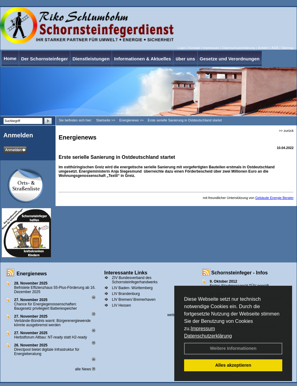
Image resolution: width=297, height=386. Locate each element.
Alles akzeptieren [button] (233, 365)
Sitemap (287, 48)
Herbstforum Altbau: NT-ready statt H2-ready (50, 337)
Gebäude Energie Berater (274, 198)
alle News (85, 369)
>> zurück (286, 130)
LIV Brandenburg (126, 294)
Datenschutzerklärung (208, 335)
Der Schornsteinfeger (44, 58)
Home (10, 58)
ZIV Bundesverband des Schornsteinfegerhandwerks (135, 280)
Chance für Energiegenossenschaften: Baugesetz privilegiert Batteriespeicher (45, 306)
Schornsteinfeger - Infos (239, 272)
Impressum (203, 328)
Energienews (32, 273)
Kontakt (194, 48)
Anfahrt (263, 48)
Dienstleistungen (91, 58)
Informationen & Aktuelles (142, 58)
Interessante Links (126, 272)
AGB (274, 48)
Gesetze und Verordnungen (230, 58)
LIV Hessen (121, 305)
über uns (185, 58)
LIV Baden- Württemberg (132, 288)
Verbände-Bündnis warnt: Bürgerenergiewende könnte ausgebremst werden (52, 323)
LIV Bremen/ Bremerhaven (134, 299)
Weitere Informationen (233, 348)
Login (181, 48)
